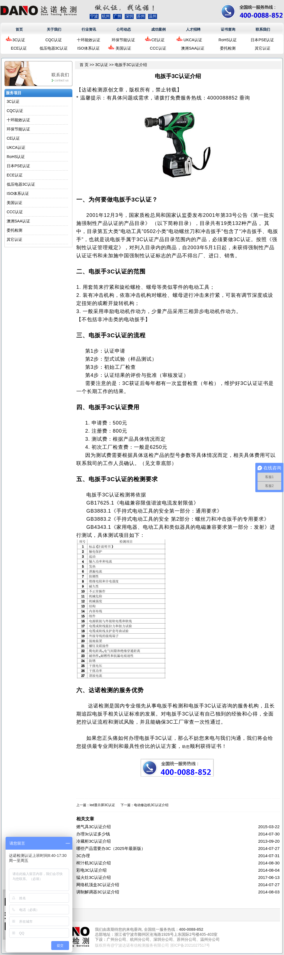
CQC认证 (53, 40)
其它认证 (262, 48)
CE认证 (158, 40)
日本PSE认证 (262, 40)
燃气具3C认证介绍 (93, 826)
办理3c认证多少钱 (93, 834)
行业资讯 (89, 29)
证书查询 (228, 29)
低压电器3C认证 (54, 48)
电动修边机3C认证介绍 (151, 805)
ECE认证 (19, 48)
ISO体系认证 (88, 48)
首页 (19, 29)
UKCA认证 (192, 40)
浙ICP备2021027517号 (190, 945)
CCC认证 (158, 48)
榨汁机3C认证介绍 (93, 863)
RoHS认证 (228, 40)
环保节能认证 (123, 40)
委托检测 (228, 48)
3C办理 (83, 855)
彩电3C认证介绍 (91, 870)
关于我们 (54, 29)
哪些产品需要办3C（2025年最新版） (110, 848)
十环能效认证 (88, 40)
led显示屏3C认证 (102, 805)
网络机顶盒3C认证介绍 (97, 884)
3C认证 (19, 40)
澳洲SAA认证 (192, 48)
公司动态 (123, 29)
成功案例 (158, 29)
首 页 (84, 64)
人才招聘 (193, 29)
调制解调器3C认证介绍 (97, 891)
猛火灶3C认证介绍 (93, 877)
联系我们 (263, 29)
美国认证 (123, 48)
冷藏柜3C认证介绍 (93, 841)
